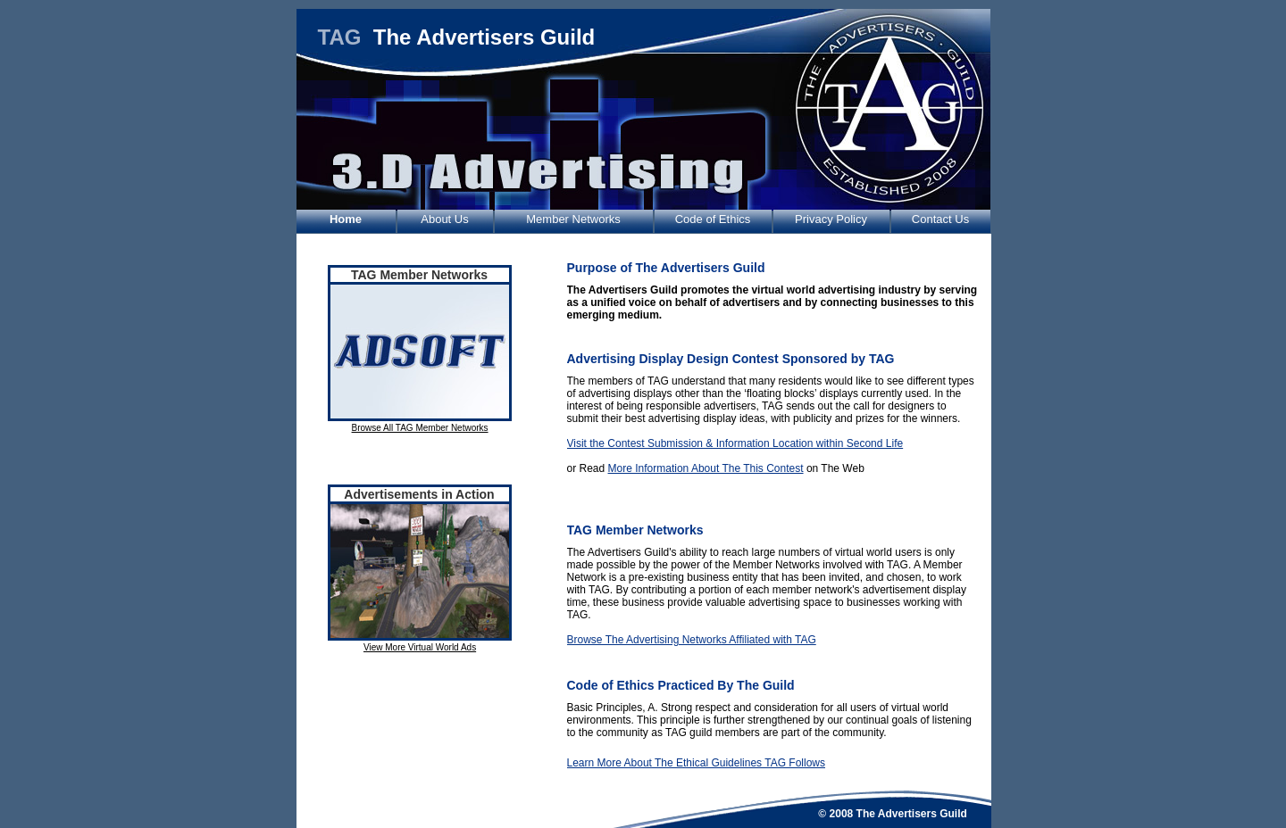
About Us (444, 219)
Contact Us (940, 219)
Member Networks (573, 219)
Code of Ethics (713, 219)
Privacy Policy (831, 219)
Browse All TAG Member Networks (420, 428)
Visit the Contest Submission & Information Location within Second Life (735, 443)
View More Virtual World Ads (419, 647)
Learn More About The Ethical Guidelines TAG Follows (696, 763)
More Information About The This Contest (706, 468)
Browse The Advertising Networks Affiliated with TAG (691, 639)
